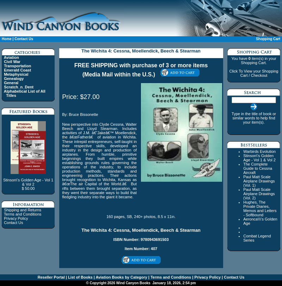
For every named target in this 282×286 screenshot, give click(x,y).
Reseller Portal (51, 277)
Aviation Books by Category (121, 277)
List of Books (80, 277)
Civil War (12, 62)
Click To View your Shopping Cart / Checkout (253, 73)
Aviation (11, 57)
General (11, 83)
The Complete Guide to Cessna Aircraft (257, 168)
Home (7, 39)
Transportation (17, 66)
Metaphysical (16, 74)
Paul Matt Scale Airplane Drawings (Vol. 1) (259, 181)
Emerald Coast (17, 70)
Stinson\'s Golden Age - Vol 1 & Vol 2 (259, 158)
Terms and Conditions (22, 214)
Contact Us (23, 39)
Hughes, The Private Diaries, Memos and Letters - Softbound (259, 208)
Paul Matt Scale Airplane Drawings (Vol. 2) (259, 193)
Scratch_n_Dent (18, 87)
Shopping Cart (268, 39)
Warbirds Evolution (259, 151)
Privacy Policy (16, 218)
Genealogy (14, 78)
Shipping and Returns (22, 210)
